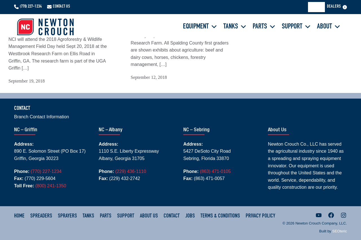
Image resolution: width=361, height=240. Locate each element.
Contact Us (61, 7)
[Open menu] (345, 7)
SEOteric (339, 231)
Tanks (235, 26)
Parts (264, 26)
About (329, 26)
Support (296, 26)
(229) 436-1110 (130, 171)
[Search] (318, 7)
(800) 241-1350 (50, 185)
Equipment (200, 26)
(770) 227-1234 (30, 7)
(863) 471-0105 (215, 171)
